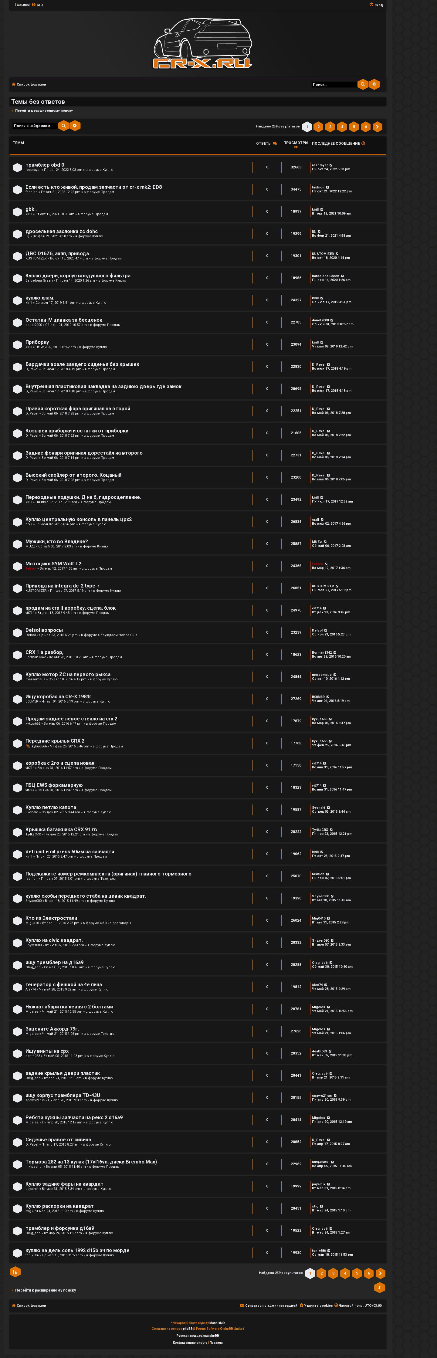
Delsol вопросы (44, 630)
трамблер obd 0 (44, 165)
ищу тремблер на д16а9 (54, 962)
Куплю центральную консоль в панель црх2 (78, 519)
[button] (377, 127)
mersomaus (35, 679)
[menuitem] (37, 5)
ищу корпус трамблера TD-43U (62, 1095)
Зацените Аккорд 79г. (52, 1029)
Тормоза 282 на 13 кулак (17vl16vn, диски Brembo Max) (91, 1162)
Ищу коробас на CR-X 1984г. (59, 696)
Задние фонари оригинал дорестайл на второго (84, 453)
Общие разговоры (115, 923)
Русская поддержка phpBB (198, 1335)
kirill (28, 214)
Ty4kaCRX (33, 834)
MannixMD (217, 1323)
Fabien (30, 569)
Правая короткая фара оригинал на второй (77, 408)
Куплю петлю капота (50, 807)
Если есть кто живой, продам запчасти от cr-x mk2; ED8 (93, 187)
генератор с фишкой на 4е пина (63, 984)
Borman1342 (35, 657)
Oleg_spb (33, 967)
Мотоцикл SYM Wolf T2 (53, 564)
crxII (28, 524)
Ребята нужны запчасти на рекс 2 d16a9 (74, 1117)
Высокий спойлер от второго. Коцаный (73, 475)
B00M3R (31, 701)
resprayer (33, 170)
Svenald (31, 812)
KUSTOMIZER (36, 258)
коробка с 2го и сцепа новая (59, 763)
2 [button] (318, 126)
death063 (32, 1056)
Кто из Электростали (51, 918)
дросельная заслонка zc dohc (61, 231)
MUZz (30, 546)
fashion (31, 192)
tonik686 (32, 1255)
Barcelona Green (39, 281)
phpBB (188, 1328)
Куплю (108, 170)
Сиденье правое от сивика (58, 1140)
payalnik (32, 1189)
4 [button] (342, 126)
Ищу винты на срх (47, 1051)
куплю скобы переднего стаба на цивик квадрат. (85, 896)
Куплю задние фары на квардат (64, 1184)
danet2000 (33, 325)
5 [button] (354, 126)
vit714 (29, 613)
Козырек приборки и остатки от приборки (76, 431)
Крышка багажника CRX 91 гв (61, 829)
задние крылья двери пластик (62, 1073)
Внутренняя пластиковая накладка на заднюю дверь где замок (103, 386)
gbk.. (31, 209)
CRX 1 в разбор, (44, 652)
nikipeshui (33, 1167)
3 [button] (330, 126)
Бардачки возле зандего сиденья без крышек (82, 364)
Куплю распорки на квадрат (59, 1206)
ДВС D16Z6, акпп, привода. (57, 253)
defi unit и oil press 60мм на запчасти (69, 852)
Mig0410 (32, 923)
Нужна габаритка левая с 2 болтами (69, 1007)
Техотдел (108, 879)
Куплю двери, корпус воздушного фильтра (77, 276)
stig (28, 1211)
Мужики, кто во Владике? (56, 541)
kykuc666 (32, 724)
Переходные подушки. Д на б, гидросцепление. (83, 497)
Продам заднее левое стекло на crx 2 (71, 719)
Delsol (30, 635)
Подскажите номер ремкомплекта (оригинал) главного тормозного (108, 874)
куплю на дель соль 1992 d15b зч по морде (77, 1250)
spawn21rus (35, 1100)
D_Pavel (31, 369)
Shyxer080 (33, 901)
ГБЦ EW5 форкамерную (54, 785)
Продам (107, 192)
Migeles (32, 1012)
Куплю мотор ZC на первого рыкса (67, 674)
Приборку (37, 342)
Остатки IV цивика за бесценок (63, 320)
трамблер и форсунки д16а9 (59, 1228)
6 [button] (366, 126)
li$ (27, 236)
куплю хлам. (39, 298)
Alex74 (30, 989)
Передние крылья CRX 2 (54, 741)
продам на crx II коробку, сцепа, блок (70, 608)
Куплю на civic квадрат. (54, 940)
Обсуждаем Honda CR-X (117, 635)
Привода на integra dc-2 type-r (62, 586)
